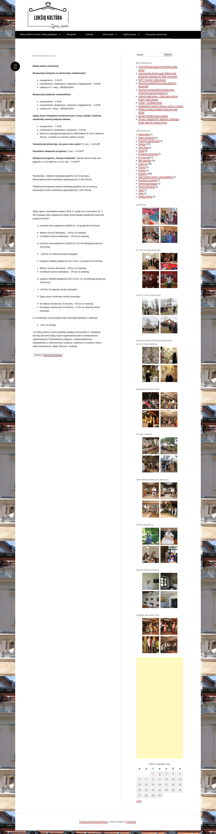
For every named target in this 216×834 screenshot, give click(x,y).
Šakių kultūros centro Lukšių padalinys (38, 34)
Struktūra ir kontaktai (147, 180)
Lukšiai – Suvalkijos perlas (150, 103)
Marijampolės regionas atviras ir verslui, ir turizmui (160, 106)
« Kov (138, 801)
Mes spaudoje (144, 160)
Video (140, 193)
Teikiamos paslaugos (52, 355)
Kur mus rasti (144, 157)
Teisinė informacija (146, 187)
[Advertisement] (159, 708)
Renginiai (71, 34)
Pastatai (142, 170)
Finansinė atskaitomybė (149, 141)
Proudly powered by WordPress (93, 822)
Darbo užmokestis (146, 138)
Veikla (141, 190)
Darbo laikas (144, 134)
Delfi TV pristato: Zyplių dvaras (152, 80)
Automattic (131, 822)
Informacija (108, 34)
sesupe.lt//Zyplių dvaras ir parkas (153, 116)
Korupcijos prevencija (156, 34)
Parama (141, 167)
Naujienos (142, 164)
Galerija (89, 34)
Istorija (141, 151)
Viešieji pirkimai (145, 196)
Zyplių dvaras (129, 34)
